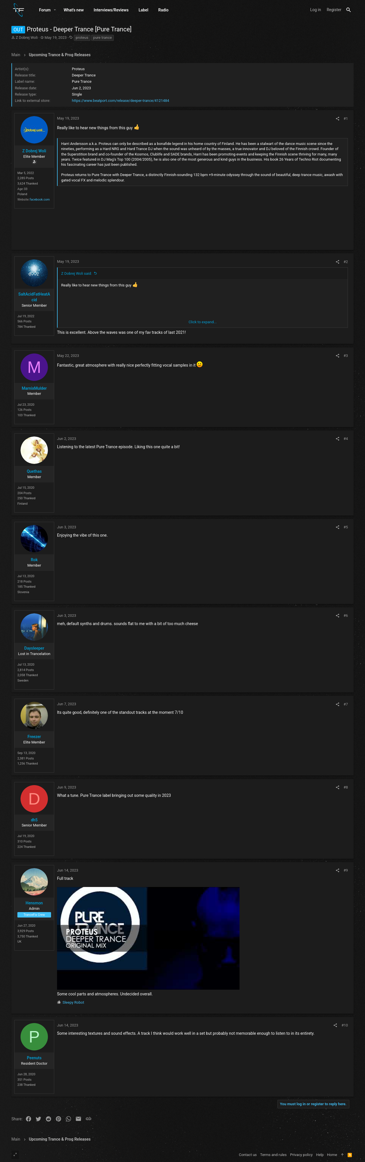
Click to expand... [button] (202, 323)
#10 (344, 1026)
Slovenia (23, 593)
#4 (346, 440)
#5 (346, 528)
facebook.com (40, 201)
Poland (22, 195)
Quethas (34, 472)
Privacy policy (301, 1155)
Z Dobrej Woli (27, 38)
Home (332, 1155)
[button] (54, 10)
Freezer (34, 737)
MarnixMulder (34, 389)
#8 (346, 788)
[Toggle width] (15, 1155)
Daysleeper (34, 649)
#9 (346, 871)
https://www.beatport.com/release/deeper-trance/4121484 (120, 101)
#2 (346, 262)
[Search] (349, 10)
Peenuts (34, 1059)
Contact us (248, 1155)
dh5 (34, 821)
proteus (82, 38)
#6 (346, 617)
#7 (346, 705)
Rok (34, 561)
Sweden (23, 682)
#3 (346, 357)
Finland (22, 505)
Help (320, 1155)
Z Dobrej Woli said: (76, 274)
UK (19, 943)
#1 (346, 119)
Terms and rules (273, 1155)
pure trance (102, 38)
